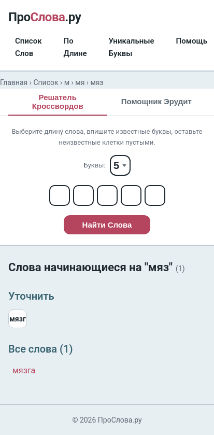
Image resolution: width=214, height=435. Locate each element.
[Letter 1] (59, 195)
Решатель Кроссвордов (57, 101)
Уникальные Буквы (131, 47)
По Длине (75, 47)
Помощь (191, 41)
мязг (17, 319)
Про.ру (44, 17)
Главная (13, 82)
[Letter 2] (83, 195)
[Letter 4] (131, 195)
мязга (23, 370)
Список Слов (28, 47)
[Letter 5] (155, 195)
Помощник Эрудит (156, 101)
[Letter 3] (107, 195)
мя (79, 82)
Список (45, 82)
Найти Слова (107, 224)
